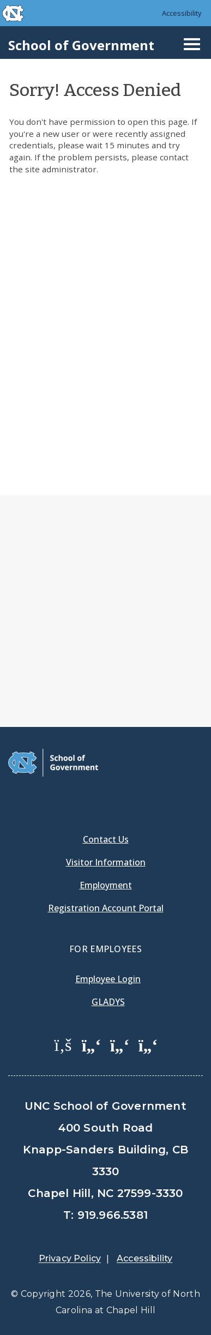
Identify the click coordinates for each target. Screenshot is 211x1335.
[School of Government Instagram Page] (148, 1044)
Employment (106, 885)
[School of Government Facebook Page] (63, 1044)
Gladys (108, 1002)
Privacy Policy (70, 1258)
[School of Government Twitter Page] (92, 1044)
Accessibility (182, 13)
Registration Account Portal (106, 908)
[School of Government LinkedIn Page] (120, 1044)
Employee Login (108, 979)
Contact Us (106, 839)
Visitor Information (106, 862)
